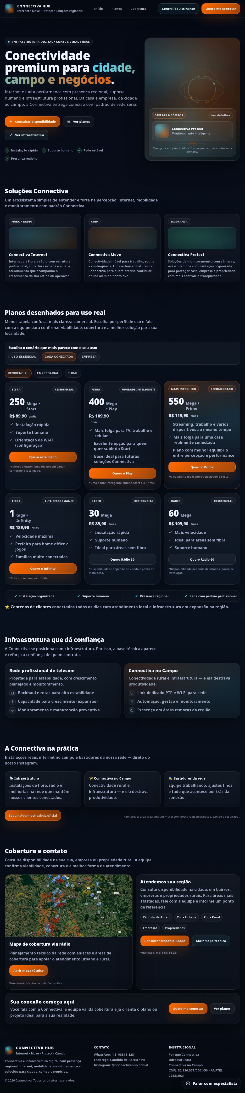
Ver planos (78, 121)
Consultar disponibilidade (32, 121)
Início (98, 8)
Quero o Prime (202, 467)
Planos (116, 8)
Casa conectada (59, 356)
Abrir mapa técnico (28, 970)
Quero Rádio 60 (202, 559)
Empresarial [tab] (48, 373)
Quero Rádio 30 (122, 559)
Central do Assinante (178, 8)
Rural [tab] (73, 373)
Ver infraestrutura (26, 135)
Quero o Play (122, 473)
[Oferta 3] (201, 143)
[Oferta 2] (192, 143)
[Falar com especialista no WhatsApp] (211, 1083)
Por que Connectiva (184, 1054)
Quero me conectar (221, 8)
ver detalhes (220, 115)
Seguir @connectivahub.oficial (33, 815)
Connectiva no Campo (186, 1065)
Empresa (89, 356)
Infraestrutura (180, 1060)
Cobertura (138, 8)
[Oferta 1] (183, 143)
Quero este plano (42, 457)
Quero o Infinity (43, 568)
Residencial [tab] (18, 373)
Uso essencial (23, 356)
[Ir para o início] (44, 8)
